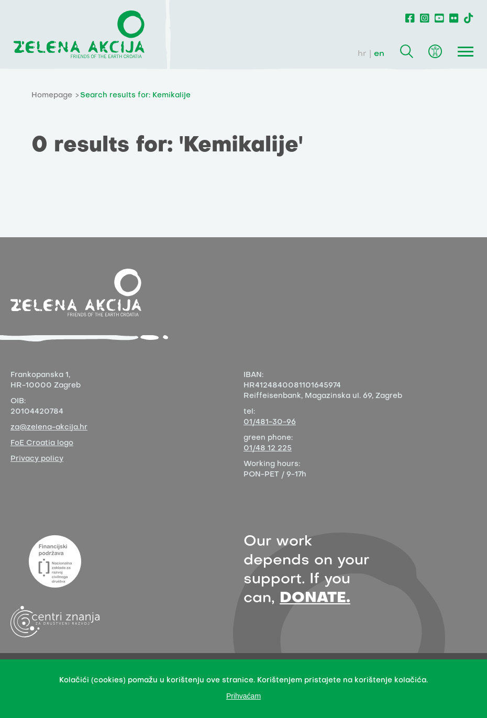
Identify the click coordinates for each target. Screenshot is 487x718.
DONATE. (315, 598)
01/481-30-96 (270, 422)
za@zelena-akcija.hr (48, 427)
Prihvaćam (243, 696)
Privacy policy (36, 459)
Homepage (51, 95)
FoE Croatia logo (41, 443)
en (379, 54)
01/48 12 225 (268, 448)
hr (362, 54)
